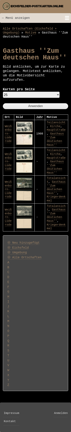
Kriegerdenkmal (56, 226)
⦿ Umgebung (17, 252)
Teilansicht (56, 122)
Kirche (55, 126)
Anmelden (61, 413)
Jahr (39, 117)
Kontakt (10, 421)
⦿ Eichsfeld (18, 248)
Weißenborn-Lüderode (8, 134)
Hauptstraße (56, 130)
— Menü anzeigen (16, 18)
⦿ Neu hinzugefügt (23, 243)
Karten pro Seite (19, 89)
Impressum (11, 413)
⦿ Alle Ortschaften (24, 257)
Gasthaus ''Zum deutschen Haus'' (55, 139)
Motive (30, 32)
